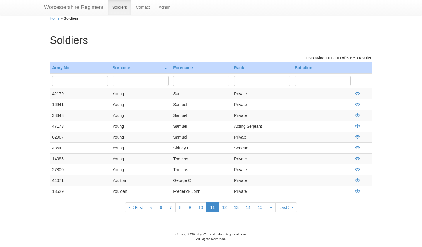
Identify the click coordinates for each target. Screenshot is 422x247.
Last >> (286, 207)
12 (224, 207)
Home (55, 18)
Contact (143, 7)
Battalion (303, 67)
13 (236, 207)
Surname (140, 67)
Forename (183, 67)
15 (260, 207)
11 (212, 207)
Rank (239, 67)
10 (200, 207)
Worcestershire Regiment (73, 7)
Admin (165, 7)
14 (248, 207)
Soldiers (119, 7)
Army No (60, 67)
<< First (136, 207)
